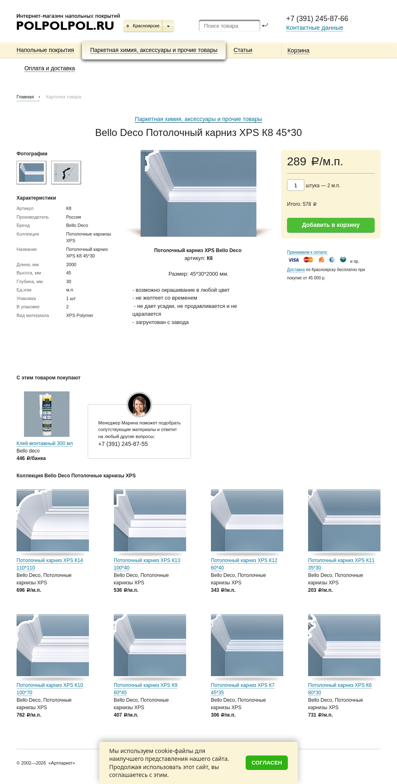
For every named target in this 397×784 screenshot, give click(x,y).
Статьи (243, 50)
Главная (25, 96)
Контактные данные (314, 27)
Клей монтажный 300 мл (45, 443)
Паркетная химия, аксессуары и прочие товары (154, 50)
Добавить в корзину (331, 225)
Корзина (298, 50)
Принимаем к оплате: (307, 252)
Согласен (266, 763)
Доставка (296, 269)
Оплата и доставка (49, 68)
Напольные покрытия (45, 50)
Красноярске (146, 25)
